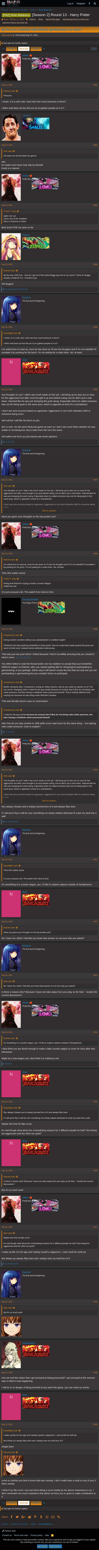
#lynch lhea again (53, 19)
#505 (95, 327)
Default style (9, 1531)
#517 (95, 1227)
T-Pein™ (27, 115)
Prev (11, 49)
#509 (95, 629)
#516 (95, 1171)
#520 (95, 1424)
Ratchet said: (9, 91)
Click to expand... (49, 511)
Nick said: (8, 151)
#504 (95, 264)
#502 (95, 145)
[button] (3, 3)
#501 (95, 85)
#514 (95, 1032)
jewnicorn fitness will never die (15, 23)
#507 (95, 480)
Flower (26, 235)
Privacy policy (36, 1535)
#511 (95, 859)
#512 (95, 921)
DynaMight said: (11, 333)
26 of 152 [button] (24, 49)
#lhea (40, 19)
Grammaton (28, 1343)
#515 (95, 1102)
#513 (95, 975)
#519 (95, 1373)
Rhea (6, 19)
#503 (95, 205)
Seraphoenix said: (12, 635)
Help (47, 1535)
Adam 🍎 (27, 55)
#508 (95, 554)
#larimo (33, 19)
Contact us (7, 1535)
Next (36, 49)
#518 (95, 1302)
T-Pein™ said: (10, 211)
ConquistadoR (30, 599)
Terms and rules (21, 1535)
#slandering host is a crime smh (76, 19)
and (16, 289)
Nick (24, 360)
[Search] (94, 3)
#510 (95, 770)
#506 (95, 389)
